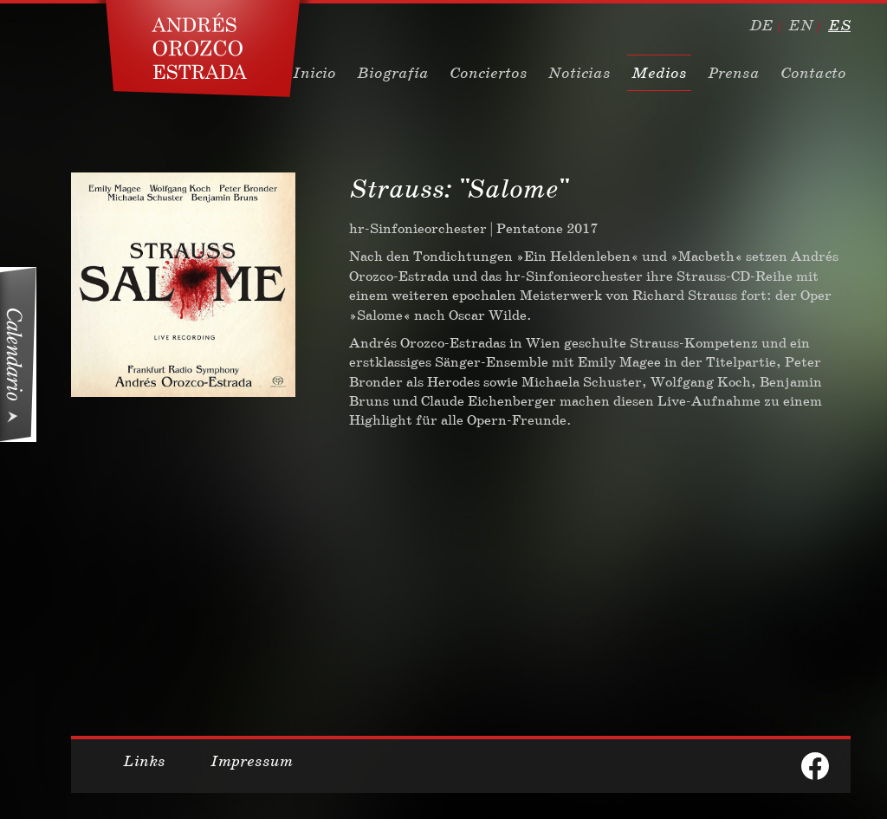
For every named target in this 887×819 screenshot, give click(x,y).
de (761, 25)
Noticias (579, 72)
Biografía (393, 72)
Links (144, 761)
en (800, 25)
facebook (815, 766)
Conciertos (489, 72)
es (839, 25)
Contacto (813, 72)
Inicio (314, 72)
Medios (659, 72)
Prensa (734, 72)
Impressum (251, 761)
